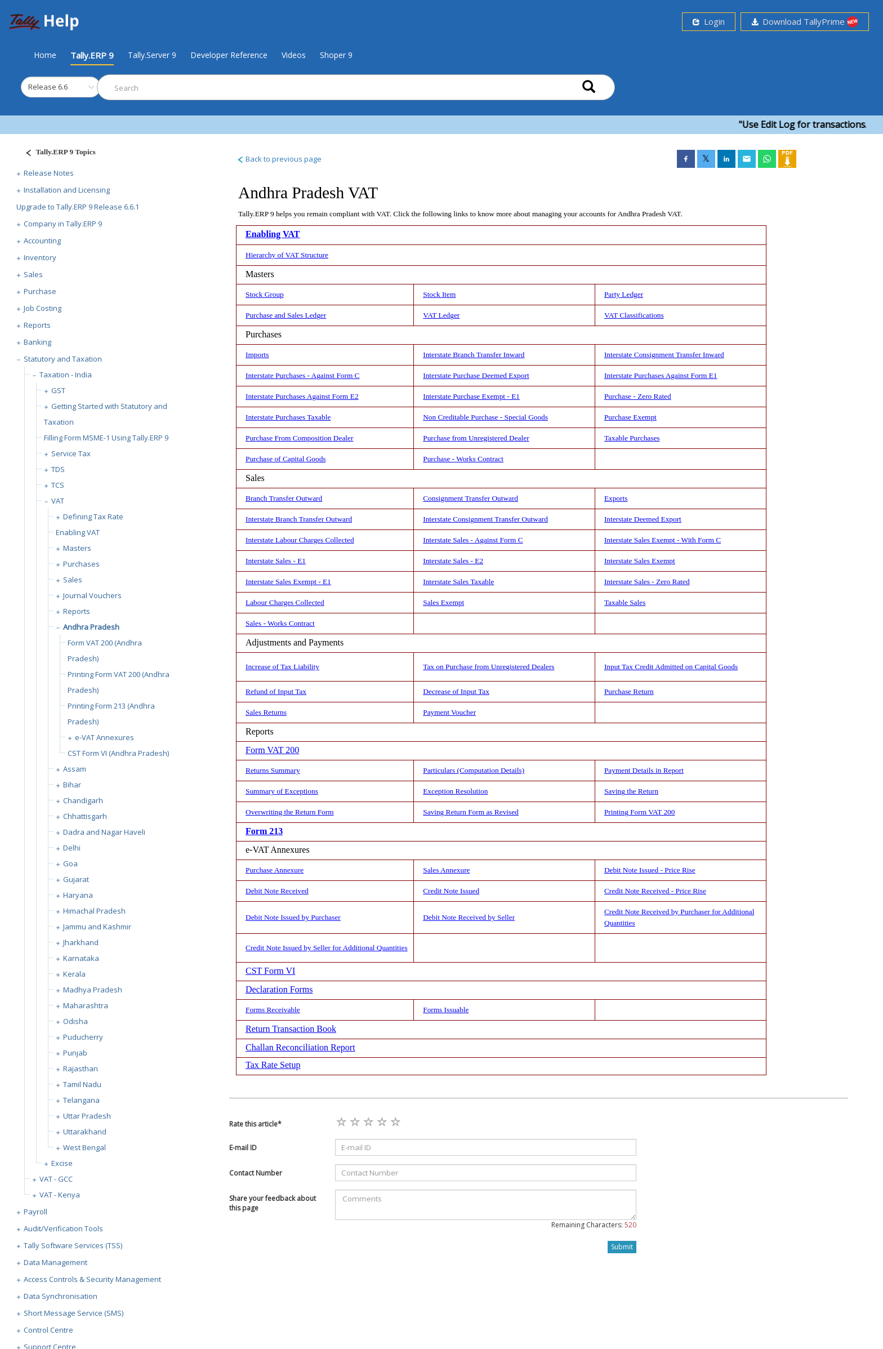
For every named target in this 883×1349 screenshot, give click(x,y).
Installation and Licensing (67, 190)
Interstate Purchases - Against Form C (302, 375)
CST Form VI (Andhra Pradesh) (118, 753)
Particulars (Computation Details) (473, 770)
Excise (62, 1163)
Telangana (81, 1100)
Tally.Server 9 (152, 55)
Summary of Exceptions (282, 791)
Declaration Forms (279, 989)
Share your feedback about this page (272, 1203)
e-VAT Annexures (104, 737)
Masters (77, 548)
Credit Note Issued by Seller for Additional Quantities (327, 947)
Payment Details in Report (644, 770)
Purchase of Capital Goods (286, 459)
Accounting (42, 240)
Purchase (40, 291)
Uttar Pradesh (87, 1116)
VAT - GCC (56, 1179)
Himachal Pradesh (94, 911)
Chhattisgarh (85, 816)
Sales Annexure (446, 870)
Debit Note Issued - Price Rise (649, 870)
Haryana (78, 895)
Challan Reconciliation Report (300, 1047)
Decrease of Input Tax (456, 691)
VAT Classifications (634, 315)
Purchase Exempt (630, 417)
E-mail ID (243, 1147)
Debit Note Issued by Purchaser (293, 917)
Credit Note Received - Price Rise (655, 891)
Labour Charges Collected (285, 602)
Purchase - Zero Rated (637, 396)
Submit (622, 1247)
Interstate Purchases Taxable (288, 417)
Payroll (35, 1211)
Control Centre (48, 1330)
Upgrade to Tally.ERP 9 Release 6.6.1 (77, 207)
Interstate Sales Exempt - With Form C (662, 540)
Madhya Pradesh (92, 990)
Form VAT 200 (272, 750)
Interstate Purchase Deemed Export (476, 375)
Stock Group (265, 294)
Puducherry (83, 1037)
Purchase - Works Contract (463, 459)
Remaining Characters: (593, 1225)
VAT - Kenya (59, 1195)
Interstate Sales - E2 (453, 560)
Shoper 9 (336, 55)
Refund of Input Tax (276, 691)
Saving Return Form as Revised (471, 812)
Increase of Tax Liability (282, 666)
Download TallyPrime (804, 22)
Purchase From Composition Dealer (299, 438)
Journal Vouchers (92, 595)
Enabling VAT (78, 532)
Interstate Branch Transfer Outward (299, 519)
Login (709, 21)
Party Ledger (623, 294)
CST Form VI (270, 971)
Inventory (40, 257)
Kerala (74, 974)
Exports (615, 498)
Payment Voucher (449, 712)
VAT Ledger (441, 315)
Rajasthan (80, 1068)
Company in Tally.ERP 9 (63, 224)
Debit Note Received (277, 891)
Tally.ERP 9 (92, 55)
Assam (74, 769)
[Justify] (56, 153)
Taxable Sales (624, 602)
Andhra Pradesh (91, 627)
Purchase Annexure (275, 870)
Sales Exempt (443, 602)
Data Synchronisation (60, 1296)
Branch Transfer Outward (284, 498)
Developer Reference (228, 55)
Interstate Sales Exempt (639, 560)
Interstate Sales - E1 (276, 560)
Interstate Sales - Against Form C (473, 540)
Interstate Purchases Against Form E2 (302, 396)
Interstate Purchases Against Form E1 (660, 375)
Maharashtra (85, 1005)
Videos (294, 55)
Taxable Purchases (632, 438)
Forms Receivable (273, 1009)
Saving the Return (631, 791)
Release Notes (49, 173)
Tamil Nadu (82, 1084)
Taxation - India (65, 374)
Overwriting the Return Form (290, 812)
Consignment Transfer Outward (470, 498)
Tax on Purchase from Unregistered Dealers (488, 666)
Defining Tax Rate (93, 516)
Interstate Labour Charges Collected (300, 540)
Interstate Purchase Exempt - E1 (471, 396)
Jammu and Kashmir (97, 926)
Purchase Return (629, 691)
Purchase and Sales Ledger (286, 315)
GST (58, 390)
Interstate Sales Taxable (458, 581)
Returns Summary (273, 770)
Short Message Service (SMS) (73, 1313)
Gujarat (76, 879)
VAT (57, 501)
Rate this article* (255, 1124)
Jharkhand (81, 942)
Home (45, 54)
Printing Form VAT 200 (639, 812)
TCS (57, 485)
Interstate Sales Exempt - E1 (288, 581)
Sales (33, 274)
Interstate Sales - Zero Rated (647, 581)
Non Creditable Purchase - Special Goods (485, 417)
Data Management (55, 1262)
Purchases (81, 564)
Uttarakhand (84, 1132)
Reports (37, 325)
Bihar (72, 785)
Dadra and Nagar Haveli (104, 832)
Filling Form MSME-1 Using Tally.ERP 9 (106, 438)
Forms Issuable (446, 1009)
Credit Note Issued (451, 891)
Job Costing (42, 308)
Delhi (72, 848)
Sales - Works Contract (280, 623)
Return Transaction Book (291, 1029)
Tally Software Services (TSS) (73, 1245)
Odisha (75, 1021)
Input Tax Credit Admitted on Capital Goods (671, 666)
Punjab (75, 1053)
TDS (58, 469)
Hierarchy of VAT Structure (287, 255)
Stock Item (439, 294)
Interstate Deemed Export (642, 519)
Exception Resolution (455, 791)
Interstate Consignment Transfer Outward (485, 519)
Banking (37, 342)
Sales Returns (266, 712)
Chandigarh (83, 800)
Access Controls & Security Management (92, 1279)
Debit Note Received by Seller (469, 917)
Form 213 (264, 831)
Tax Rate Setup (273, 1065)
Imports (257, 354)
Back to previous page (279, 159)
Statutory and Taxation (63, 359)
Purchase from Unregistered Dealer (476, 438)
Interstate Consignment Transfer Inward (664, 354)
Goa (70, 863)
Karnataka (81, 958)
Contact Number (255, 1173)
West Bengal (84, 1147)
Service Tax (71, 453)
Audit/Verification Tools (63, 1228)
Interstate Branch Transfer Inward (473, 354)
